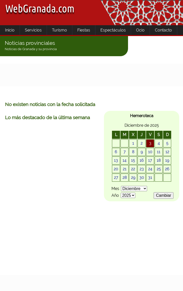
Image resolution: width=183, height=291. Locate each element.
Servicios (33, 30)
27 (116, 177)
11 (158, 151)
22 (133, 169)
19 (167, 160)
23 (142, 169)
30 (141, 177)
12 (167, 151)
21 (125, 169)
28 (125, 177)
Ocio (140, 30)
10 (150, 151)
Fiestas (83, 30)
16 (142, 160)
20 (116, 169)
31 (150, 177)
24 (150, 169)
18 (159, 160)
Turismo (59, 30)
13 (116, 160)
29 (133, 177)
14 (125, 160)
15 (133, 160)
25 (159, 169)
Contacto (163, 30)
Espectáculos (113, 30)
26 (167, 169)
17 (150, 160)
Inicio (10, 30)
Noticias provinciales (30, 43)
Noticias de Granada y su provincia (31, 49)
